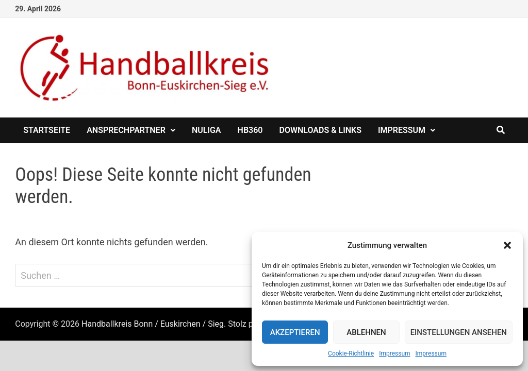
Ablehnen (366, 332)
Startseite (46, 130)
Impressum (394, 353)
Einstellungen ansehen (458, 332)
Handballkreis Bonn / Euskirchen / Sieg (152, 324)
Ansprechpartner (126, 130)
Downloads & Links (320, 130)
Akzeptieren (295, 332)
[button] (507, 245)
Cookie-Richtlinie (351, 353)
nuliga (206, 130)
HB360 (250, 130)
